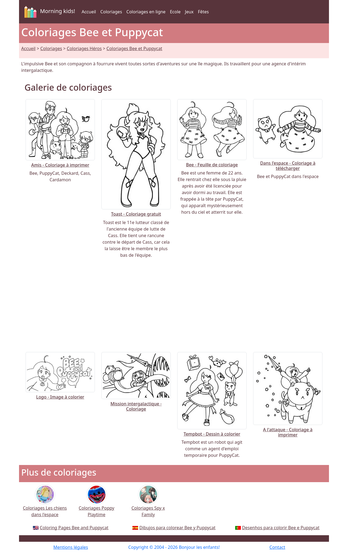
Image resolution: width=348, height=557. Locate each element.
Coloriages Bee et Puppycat (134, 48)
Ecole (175, 12)
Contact (277, 547)
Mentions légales (70, 547)
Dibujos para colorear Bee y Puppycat (177, 528)
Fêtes (203, 12)
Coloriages (111, 12)
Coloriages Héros (84, 48)
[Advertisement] (174, 305)
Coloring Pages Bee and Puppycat (74, 528)
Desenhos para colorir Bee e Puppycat (280, 528)
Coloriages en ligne (146, 12)
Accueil (89, 12)
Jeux (189, 12)
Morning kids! (48, 12)
